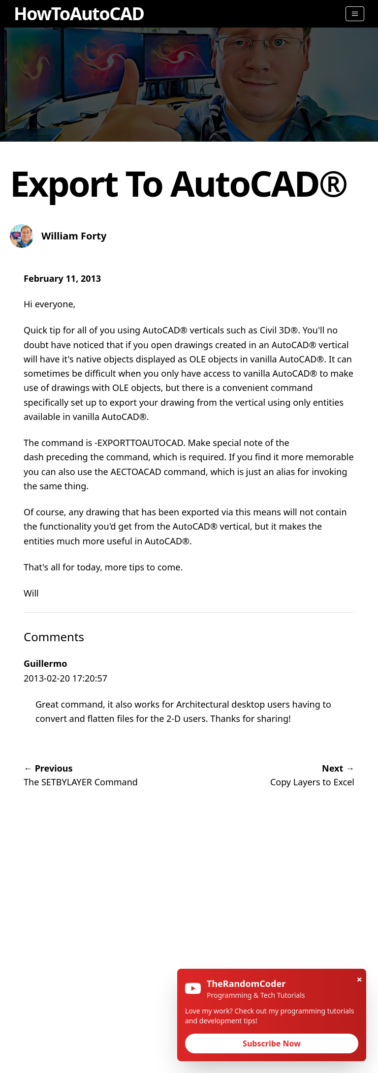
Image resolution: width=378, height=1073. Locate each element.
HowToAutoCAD (79, 13)
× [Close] (359, 979)
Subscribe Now (272, 1043)
